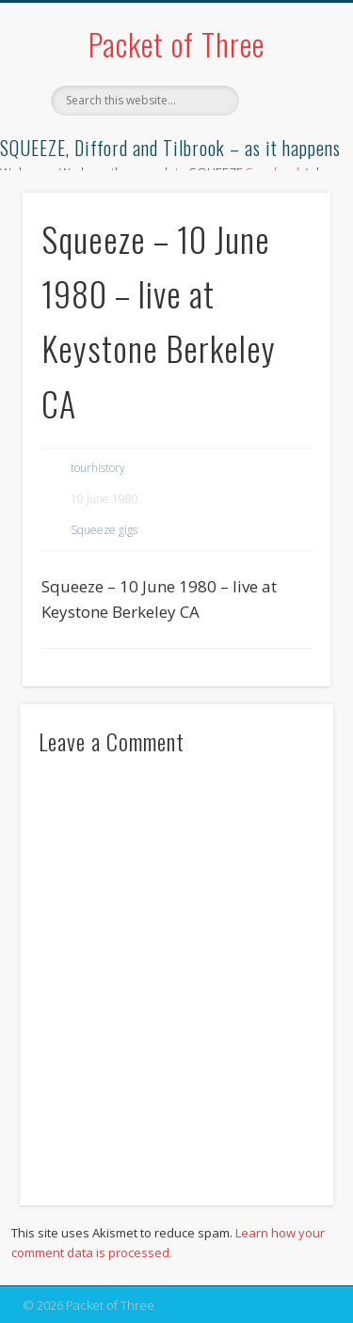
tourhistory (98, 468)
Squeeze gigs (104, 530)
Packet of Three (176, 44)
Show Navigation (285, 168)
